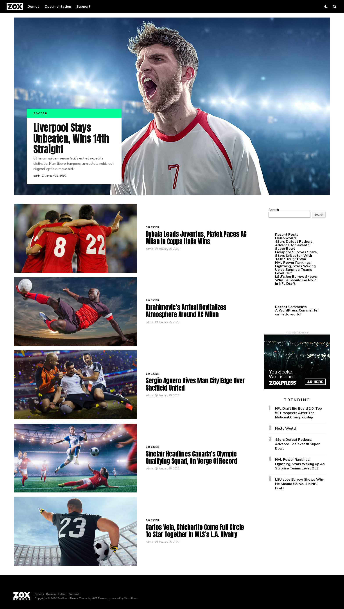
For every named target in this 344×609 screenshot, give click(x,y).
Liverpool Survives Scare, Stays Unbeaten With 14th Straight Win (296, 256)
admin (36, 175)
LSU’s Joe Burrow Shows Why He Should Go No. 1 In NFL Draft (296, 280)
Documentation (58, 6)
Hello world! (286, 238)
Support (83, 6)
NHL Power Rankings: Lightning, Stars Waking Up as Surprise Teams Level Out (295, 268)
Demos (33, 6)
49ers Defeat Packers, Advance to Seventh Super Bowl (294, 245)
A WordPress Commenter (297, 310)
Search (274, 209)
